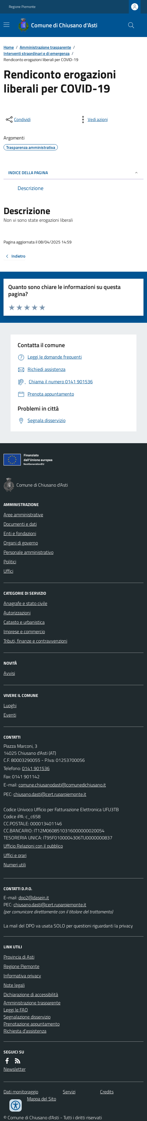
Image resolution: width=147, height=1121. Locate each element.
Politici (10, 561)
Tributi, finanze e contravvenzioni (35, 640)
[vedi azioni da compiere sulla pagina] (93, 119)
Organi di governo (21, 542)
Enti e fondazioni (20, 533)
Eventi (10, 714)
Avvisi (9, 673)
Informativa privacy (22, 975)
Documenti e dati (20, 523)
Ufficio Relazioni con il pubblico (33, 845)
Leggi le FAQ (16, 1009)
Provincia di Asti (19, 956)
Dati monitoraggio (21, 1091)
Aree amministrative (23, 514)
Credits (107, 1091)
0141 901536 (36, 768)
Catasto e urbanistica (24, 622)
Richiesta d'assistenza (25, 1030)
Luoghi (10, 705)
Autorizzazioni (17, 612)
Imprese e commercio (24, 631)
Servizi (69, 1091)
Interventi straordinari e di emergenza (37, 53)
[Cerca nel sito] (128, 25)
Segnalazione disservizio (27, 1016)
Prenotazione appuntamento (32, 1023)
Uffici (8, 570)
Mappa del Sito (41, 1098)
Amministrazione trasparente (45, 47)
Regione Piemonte (22, 6)
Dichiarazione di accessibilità (31, 994)
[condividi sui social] (18, 119)
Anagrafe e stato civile (25, 603)
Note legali (14, 985)
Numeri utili (15, 864)
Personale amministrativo (28, 552)
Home (9, 47)
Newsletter (15, 1069)
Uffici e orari (15, 855)
